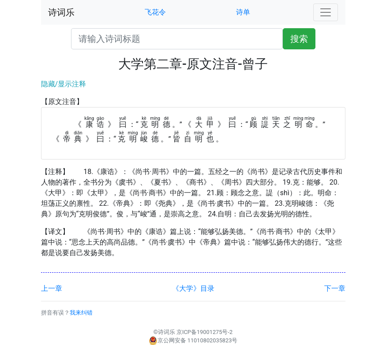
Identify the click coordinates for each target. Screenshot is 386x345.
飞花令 (155, 12)
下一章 (334, 288)
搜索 (299, 38)
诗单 (243, 12)
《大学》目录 (193, 288)
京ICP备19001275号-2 (204, 332)
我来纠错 (81, 312)
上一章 (51, 288)
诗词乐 (61, 12)
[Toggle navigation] (325, 12)
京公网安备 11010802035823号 (193, 340)
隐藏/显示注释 (63, 84)
